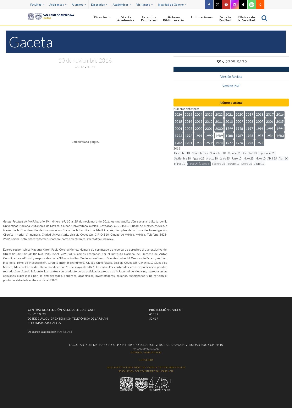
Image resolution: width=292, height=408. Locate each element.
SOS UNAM (64, 331)
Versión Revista (231, 76)
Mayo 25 (248, 158)
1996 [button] (259, 128)
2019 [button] (249, 114)
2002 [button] (198, 128)
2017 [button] (270, 114)
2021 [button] (229, 114)
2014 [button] (188, 121)
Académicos (122, 4)
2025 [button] (188, 114)
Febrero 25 (218, 163)
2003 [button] (188, 128)
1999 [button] (229, 128)
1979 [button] (209, 143)
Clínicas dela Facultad (246, 19)
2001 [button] (209, 128)
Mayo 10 (260, 158)
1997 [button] (249, 128)
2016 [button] (280, 114)
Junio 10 (237, 158)
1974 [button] (259, 143)
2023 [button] (209, 114)
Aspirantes (58, 4)
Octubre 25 (234, 153)
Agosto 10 (212, 158)
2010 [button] (229, 121)
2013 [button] (198, 121)
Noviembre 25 (200, 153)
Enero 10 (259, 163)
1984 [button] (270, 135)
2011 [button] (219, 121)
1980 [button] (198, 143)
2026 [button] (178, 114)
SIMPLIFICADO (152, 352)
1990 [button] (209, 135)
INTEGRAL (137, 352)
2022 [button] (219, 114)
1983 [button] (280, 135)
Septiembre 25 (267, 153)
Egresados (99, 4)
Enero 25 (246, 163)
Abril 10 (283, 158)
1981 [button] (188, 143)
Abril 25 (272, 158)
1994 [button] (280, 128)
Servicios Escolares (149, 19)
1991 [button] (198, 135)
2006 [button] (270, 121)
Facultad (37, 4)
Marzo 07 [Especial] (198, 163)
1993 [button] (178, 135)
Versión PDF (231, 86)
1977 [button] (229, 143)
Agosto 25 (198, 158)
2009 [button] (239, 121)
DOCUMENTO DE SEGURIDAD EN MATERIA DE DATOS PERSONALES (146, 367)
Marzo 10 (179, 163)
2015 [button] (178, 121)
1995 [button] (270, 128)
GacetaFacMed (225, 19)
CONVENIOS (146, 359)
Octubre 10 (250, 153)
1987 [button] (239, 135)
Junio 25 (225, 158)
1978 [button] (219, 143)
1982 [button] (178, 143)
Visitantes (144, 4)
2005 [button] (280, 121)
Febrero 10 (233, 163)
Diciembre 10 (182, 153)
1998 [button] (239, 128)
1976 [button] (239, 143)
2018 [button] (259, 114)
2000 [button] (219, 128)
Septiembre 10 (182, 158)
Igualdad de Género (172, 4)
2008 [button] (249, 121)
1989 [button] (219, 135)
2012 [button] (209, 121)
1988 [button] (229, 135)
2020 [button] (239, 114)
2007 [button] (259, 121)
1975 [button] (249, 143)
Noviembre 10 (218, 153)
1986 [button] (249, 135)
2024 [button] (198, 114)
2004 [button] (178, 128)
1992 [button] (188, 135)
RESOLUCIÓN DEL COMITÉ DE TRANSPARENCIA (146, 371)
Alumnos (79, 4)
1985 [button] (259, 135)
